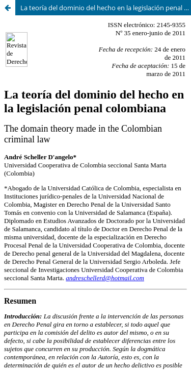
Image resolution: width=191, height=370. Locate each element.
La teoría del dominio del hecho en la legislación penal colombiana (105, 7)
